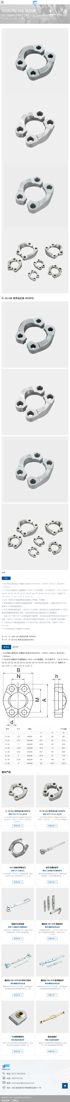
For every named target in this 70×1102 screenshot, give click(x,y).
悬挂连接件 (52, 1036)
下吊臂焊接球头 (17, 1036)
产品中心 (11, 15)
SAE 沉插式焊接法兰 (18, 867)
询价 (6, 578)
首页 (3, 15)
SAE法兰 (20, 15)
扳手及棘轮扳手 (52, 867)
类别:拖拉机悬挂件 (17, 1039)
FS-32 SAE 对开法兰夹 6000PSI (52, 811)
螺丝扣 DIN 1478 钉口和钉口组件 (18, 980)
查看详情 (18, 825)
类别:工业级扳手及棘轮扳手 (52, 870)
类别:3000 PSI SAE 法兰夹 (18, 814)
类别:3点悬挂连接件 (52, 1039)
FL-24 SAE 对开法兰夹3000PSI (21, 639)
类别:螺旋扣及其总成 (52, 927)
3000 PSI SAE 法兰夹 (45, 15)
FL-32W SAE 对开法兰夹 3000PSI (22, 636)
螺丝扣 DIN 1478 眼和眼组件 (52, 980)
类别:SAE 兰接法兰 (17, 870)
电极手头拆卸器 (17, 923)
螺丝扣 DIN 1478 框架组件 (52, 923)
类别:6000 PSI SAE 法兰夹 (52, 814)
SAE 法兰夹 (30, 15)
